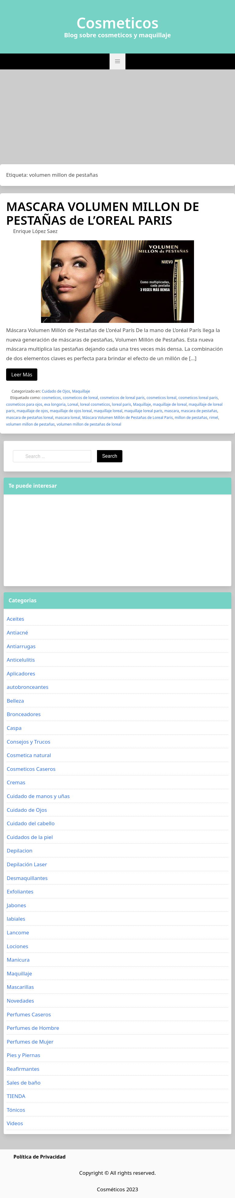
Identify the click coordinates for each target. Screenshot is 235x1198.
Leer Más (21, 374)
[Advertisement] (117, 118)
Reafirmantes (23, 1068)
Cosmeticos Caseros (31, 768)
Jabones (16, 905)
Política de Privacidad (39, 1156)
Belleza (15, 700)
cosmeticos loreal (162, 397)
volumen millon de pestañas (30, 424)
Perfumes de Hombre (33, 1027)
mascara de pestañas (199, 410)
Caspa (14, 727)
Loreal (73, 404)
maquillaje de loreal (170, 404)
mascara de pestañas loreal (29, 417)
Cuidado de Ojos (56, 391)
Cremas (16, 782)
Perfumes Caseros (29, 1014)
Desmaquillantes (27, 878)
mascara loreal (67, 417)
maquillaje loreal (108, 410)
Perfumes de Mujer (30, 1041)
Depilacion (19, 850)
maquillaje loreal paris (143, 410)
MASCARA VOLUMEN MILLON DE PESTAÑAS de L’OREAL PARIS (102, 213)
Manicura (18, 959)
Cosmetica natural (29, 755)
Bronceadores (24, 714)
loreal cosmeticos (95, 404)
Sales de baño (24, 1082)
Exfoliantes (20, 891)
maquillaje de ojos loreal (71, 410)
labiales (16, 918)
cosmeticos (51, 397)
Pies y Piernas (23, 1055)
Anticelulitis (21, 659)
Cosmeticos (117, 23)
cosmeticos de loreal (80, 397)
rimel (213, 417)
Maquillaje (81, 391)
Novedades (20, 1000)
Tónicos (16, 1109)
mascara (171, 410)
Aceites (15, 618)
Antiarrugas (21, 646)
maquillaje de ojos (32, 410)
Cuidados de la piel (30, 837)
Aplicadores (21, 673)
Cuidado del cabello (30, 823)
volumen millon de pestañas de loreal (89, 424)
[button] (117, 61)
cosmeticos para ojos (24, 404)
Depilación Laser (27, 864)
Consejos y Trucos (28, 741)
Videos (15, 1123)
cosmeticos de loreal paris (122, 397)
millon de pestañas (191, 417)
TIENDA (16, 1096)
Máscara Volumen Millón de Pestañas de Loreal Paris (127, 417)
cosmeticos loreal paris (198, 397)
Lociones (17, 946)
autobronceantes (27, 686)
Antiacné (17, 632)
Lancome (18, 932)
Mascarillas (20, 986)
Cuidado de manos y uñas (38, 796)
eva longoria (54, 404)
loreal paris (121, 404)
